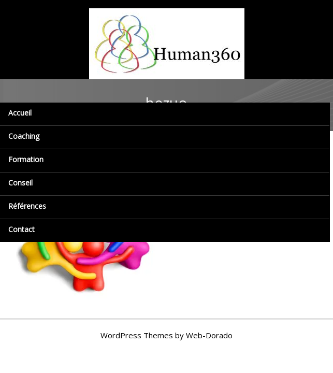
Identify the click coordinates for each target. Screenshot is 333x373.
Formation (26, 159)
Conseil (20, 183)
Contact (21, 229)
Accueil (20, 113)
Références (27, 206)
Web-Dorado (209, 335)
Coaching (23, 136)
